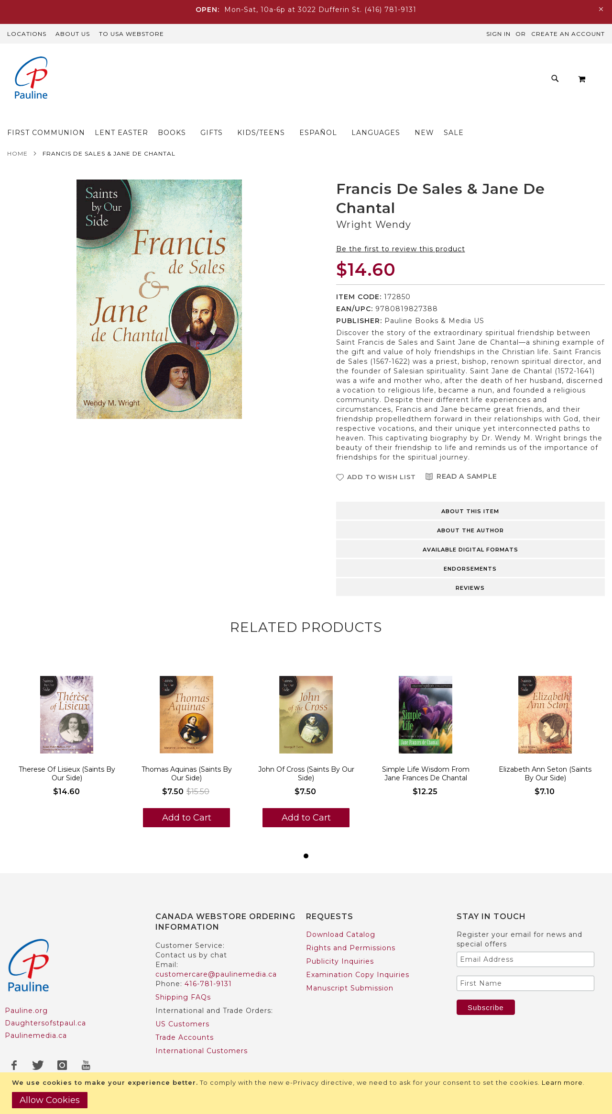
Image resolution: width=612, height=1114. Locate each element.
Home (17, 156)
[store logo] (31, 79)
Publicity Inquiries (340, 961)
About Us (72, 33)
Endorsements (470, 571)
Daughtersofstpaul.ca (45, 1023)
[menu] (313, 117)
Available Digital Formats (470, 552)
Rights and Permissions (350, 948)
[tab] (470, 512)
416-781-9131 (208, 983)
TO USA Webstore (131, 33)
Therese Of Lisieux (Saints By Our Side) (67, 776)
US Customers (182, 1024)
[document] (307, 1093)
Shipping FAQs (183, 997)
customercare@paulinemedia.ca (216, 974)
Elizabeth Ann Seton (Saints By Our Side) (545, 776)
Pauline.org (26, 1010)
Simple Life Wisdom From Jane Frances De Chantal (426, 776)
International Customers (201, 1050)
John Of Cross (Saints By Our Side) (306, 776)
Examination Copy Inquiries (357, 974)
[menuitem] (113, 117)
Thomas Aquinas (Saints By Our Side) (187, 776)
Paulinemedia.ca (36, 1035)
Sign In (498, 33)
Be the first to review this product (400, 252)
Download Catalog (340, 934)
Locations (26, 33)
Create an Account (568, 33)
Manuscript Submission (349, 988)
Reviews (470, 590)
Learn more (562, 1082)
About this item (470, 514)
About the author (470, 533)
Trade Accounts (184, 1037)
